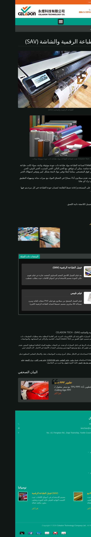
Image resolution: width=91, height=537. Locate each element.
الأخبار (85, 469)
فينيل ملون (59, 360)
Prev (82, 487)
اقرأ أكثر (42, 393)
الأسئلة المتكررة (81, 473)
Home (85, 29)
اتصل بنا (50, 363)
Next (86, 487)
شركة (85, 456)
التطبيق (77, 29)
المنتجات (84, 460)
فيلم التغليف (49, 360)
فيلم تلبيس (61, 293)
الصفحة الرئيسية (81, 452)
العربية (84, 2)
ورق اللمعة (14, 360)
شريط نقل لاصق (69, 363)
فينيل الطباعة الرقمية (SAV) (52, 267)
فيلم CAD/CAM (38, 360)
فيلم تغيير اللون (25, 360)
